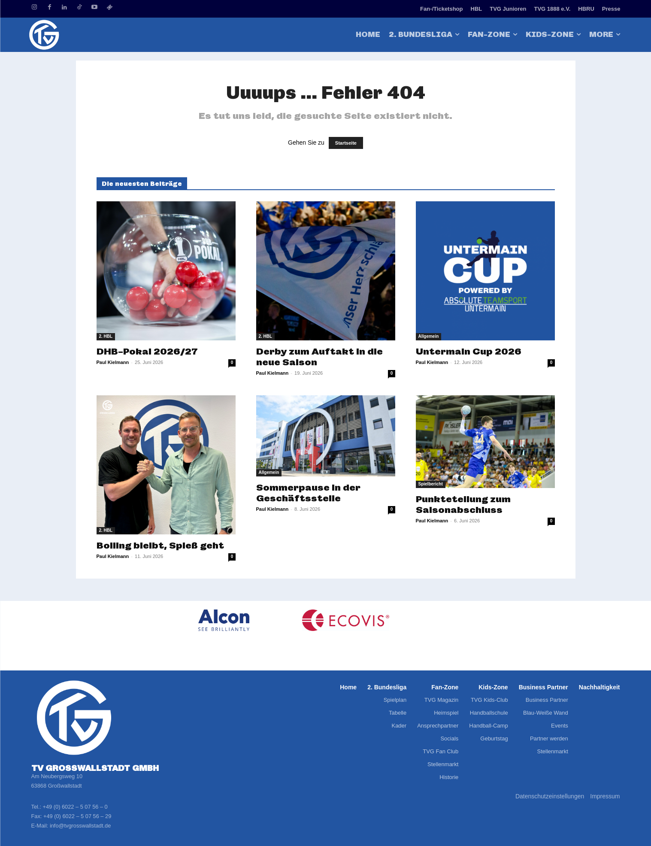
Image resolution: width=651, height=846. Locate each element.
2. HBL (106, 336)
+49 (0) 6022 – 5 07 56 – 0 (75, 807)
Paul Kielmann (113, 362)
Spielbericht (430, 484)
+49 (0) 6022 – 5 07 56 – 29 (77, 816)
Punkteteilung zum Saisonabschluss (463, 504)
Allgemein (428, 336)
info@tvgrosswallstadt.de (80, 825)
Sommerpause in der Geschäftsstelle (308, 492)
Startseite (346, 143)
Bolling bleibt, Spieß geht (160, 545)
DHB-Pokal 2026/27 (147, 351)
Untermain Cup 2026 (468, 351)
